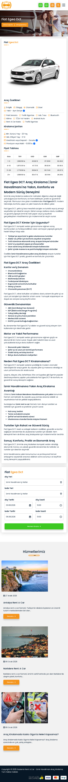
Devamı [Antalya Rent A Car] (11, 616)
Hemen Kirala (34, 526)
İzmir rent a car (23, 404)
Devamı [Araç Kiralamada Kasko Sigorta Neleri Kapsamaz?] (11, 748)
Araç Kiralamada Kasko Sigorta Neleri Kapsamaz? (31, 734)
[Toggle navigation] (64, 5)
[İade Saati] (50, 516)
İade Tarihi (10, 511)
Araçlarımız (21, 25)
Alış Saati (40, 499)
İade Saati (41, 511)
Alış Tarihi (9, 499)
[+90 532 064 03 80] (41, 5)
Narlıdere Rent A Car (14, 668)
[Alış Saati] (50, 505)
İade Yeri (9, 488)
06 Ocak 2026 (10, 661)
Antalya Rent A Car (14, 602)
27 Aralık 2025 (10, 595)
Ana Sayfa (8, 25)
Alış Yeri (8, 476)
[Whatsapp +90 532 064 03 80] (46, 5)
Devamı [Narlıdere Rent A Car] (11, 682)
